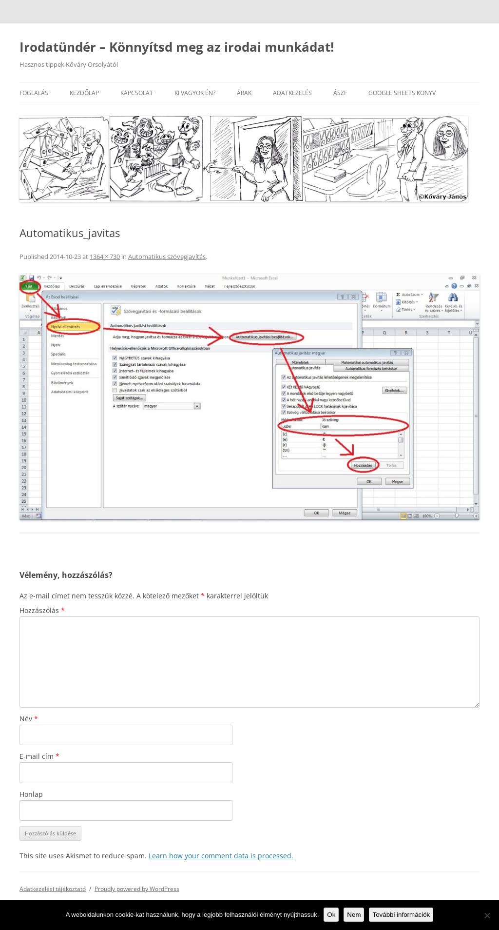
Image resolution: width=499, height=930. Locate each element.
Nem (354, 914)
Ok (331, 914)
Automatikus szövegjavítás (167, 256)
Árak (244, 93)
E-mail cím (39, 756)
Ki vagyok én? (194, 93)
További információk (401, 914)
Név (28, 718)
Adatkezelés (292, 93)
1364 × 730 (105, 256)
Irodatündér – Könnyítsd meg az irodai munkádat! (176, 47)
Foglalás (33, 93)
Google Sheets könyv (402, 93)
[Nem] (487, 915)
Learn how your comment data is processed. (221, 855)
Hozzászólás (42, 610)
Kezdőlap (84, 93)
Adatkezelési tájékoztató (52, 889)
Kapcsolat (136, 93)
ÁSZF (340, 93)
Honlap (31, 794)
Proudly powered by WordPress (137, 889)
